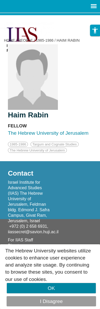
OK (51, 288)
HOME (9, 40)
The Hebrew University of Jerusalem (37, 150)
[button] (95, 30)
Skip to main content (22, 18)
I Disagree (51, 301)
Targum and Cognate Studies (54, 144)
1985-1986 (44, 40)
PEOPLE (25, 40)
